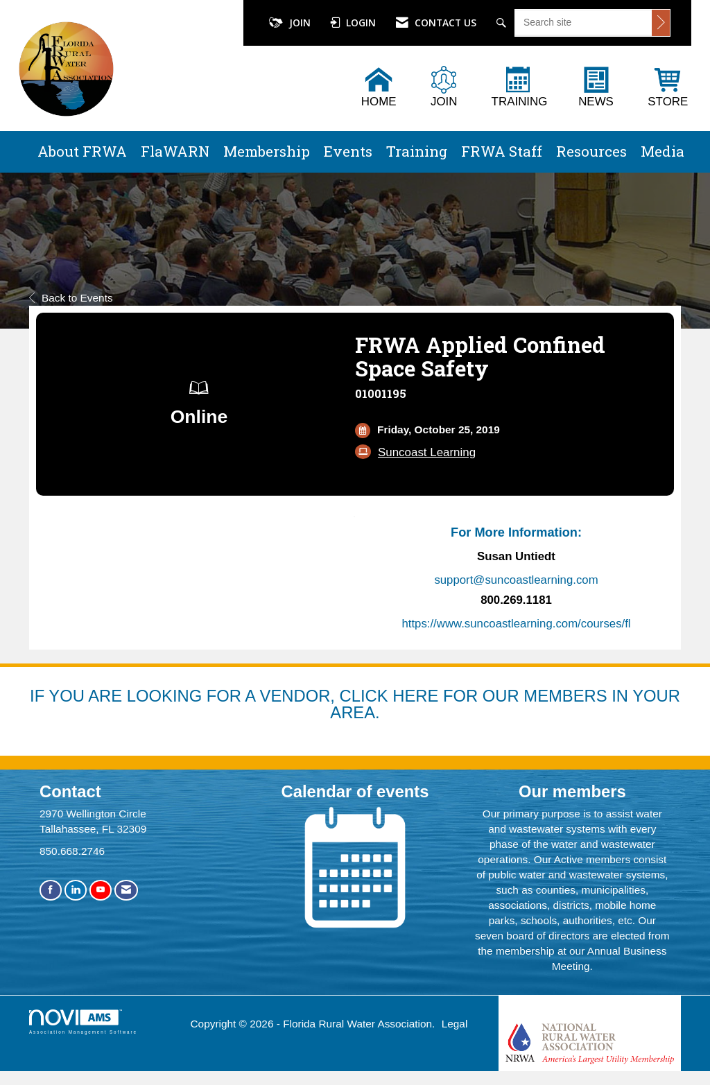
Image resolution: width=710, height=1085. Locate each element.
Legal (455, 1024)
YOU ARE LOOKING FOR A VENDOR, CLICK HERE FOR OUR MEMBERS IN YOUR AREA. (364, 704)
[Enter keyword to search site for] (583, 22)
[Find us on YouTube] (100, 890)
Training (416, 151)
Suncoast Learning (427, 452)
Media (662, 151)
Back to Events (71, 298)
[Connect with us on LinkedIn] (75, 890)
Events (348, 151)
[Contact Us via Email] (126, 890)
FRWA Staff (501, 151)
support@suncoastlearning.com (516, 580)
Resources (591, 151)
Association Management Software (83, 1021)
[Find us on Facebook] (51, 890)
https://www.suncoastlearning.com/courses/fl (515, 623)
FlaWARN (175, 151)
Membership (266, 151)
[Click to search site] (661, 23)
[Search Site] (503, 23)
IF (39, 695)
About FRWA (82, 151)
